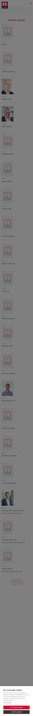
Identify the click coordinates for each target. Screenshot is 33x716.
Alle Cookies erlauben (16, 707)
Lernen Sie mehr (7, 702)
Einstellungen (17, 712)
